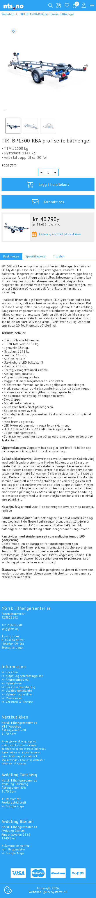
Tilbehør (59, 256)
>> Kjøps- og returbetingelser (22, 676)
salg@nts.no (10, 629)
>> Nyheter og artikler (17, 694)
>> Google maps (13, 806)
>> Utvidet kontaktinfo (17, 691)
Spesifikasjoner (36, 256)
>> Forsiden (10, 672)
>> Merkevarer (12, 698)
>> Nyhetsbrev (12, 683)
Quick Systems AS (55, 892)
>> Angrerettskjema (15, 680)
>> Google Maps (13, 853)
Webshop (8, 14)
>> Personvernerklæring (18, 687)
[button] (10, 66)
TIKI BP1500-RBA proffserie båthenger (46, 14)
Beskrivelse (11, 256)
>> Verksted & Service (17, 702)
